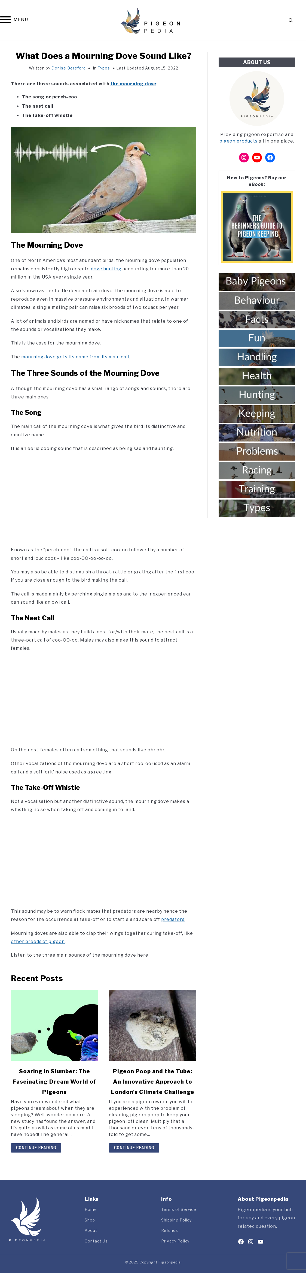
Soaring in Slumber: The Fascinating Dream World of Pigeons (54, 1081)
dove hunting (106, 268)
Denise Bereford (68, 68)
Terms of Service (178, 1209)
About (91, 1230)
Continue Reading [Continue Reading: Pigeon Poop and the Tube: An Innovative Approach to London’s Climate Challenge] (134, 1147)
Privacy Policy (175, 1241)
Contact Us (96, 1241)
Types (104, 68)
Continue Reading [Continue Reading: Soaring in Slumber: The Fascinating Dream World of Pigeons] (36, 1147)
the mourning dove (133, 83)
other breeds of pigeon (38, 941)
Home (91, 1209)
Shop (90, 1220)
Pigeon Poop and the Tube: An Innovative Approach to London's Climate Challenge (152, 1081)
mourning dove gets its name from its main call (75, 356)
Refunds (169, 1230)
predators (173, 919)
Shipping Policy (176, 1220)
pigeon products (238, 141)
